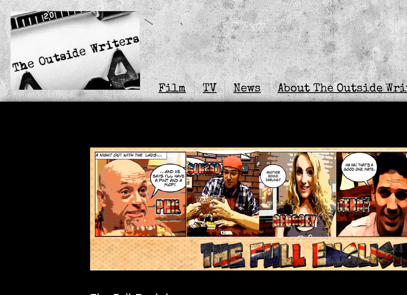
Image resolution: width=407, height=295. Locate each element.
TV (210, 89)
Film (172, 89)
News (247, 89)
